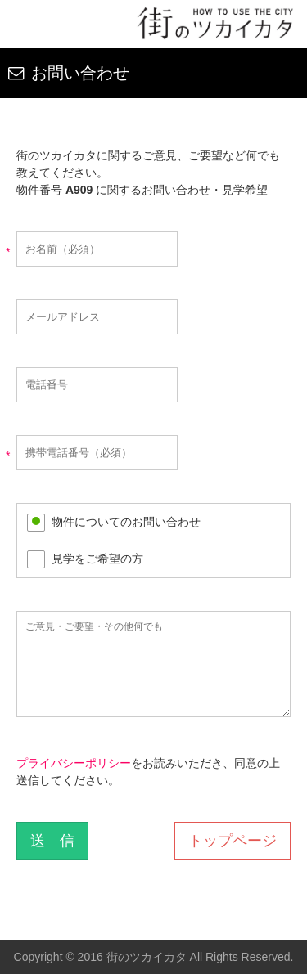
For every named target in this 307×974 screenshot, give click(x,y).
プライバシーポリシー (73, 763)
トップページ (232, 841)
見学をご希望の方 (97, 558)
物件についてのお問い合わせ (126, 521)
